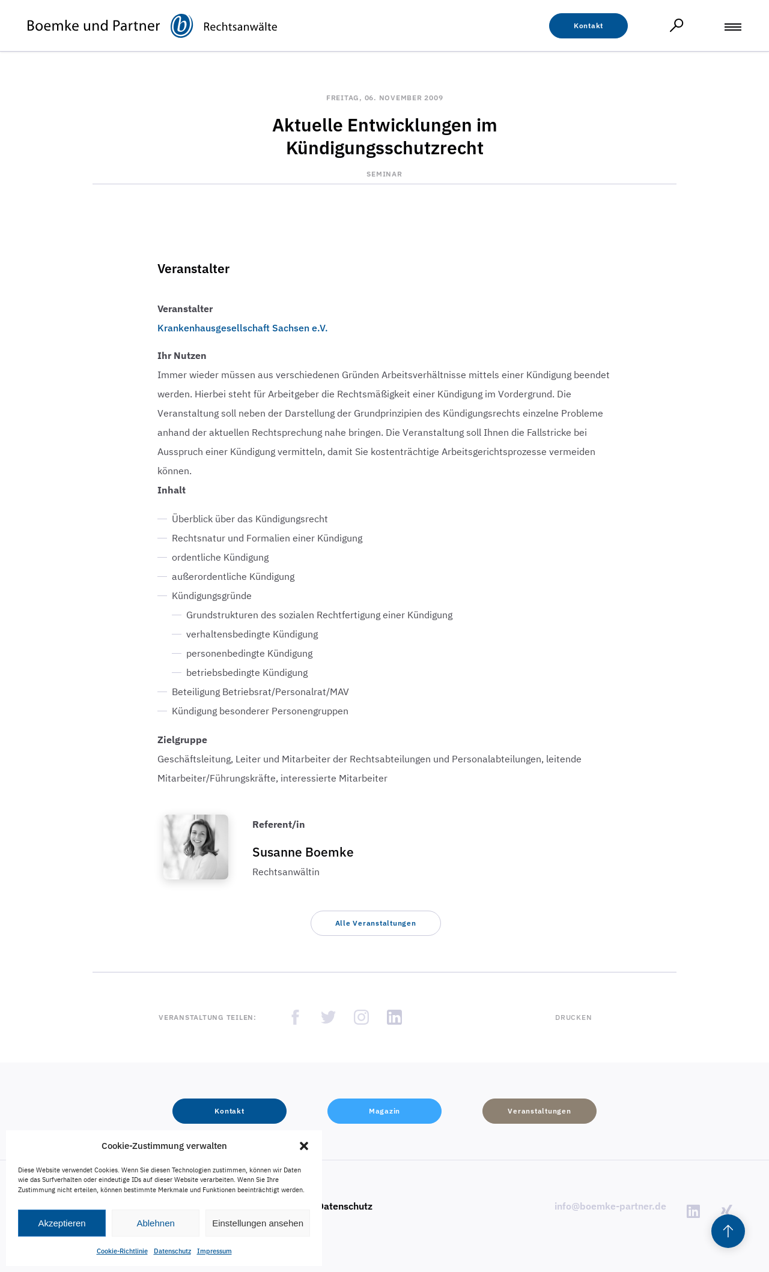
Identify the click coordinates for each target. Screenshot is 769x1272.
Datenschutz (172, 1251)
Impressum (214, 1251)
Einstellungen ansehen (257, 1223)
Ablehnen (155, 1223)
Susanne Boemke (303, 851)
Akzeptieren (61, 1223)
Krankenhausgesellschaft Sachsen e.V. (242, 328)
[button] (304, 1146)
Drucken (573, 1017)
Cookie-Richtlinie (122, 1251)
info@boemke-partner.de (610, 1206)
